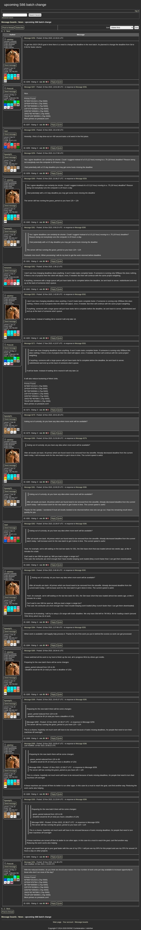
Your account (68, 922)
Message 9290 (29, 799)
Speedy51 (8, 154)
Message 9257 (29, 87)
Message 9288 (29, 700)
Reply (53, 82)
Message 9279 (29, 415)
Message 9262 (29, 267)
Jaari (6, 131)
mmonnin (7, 268)
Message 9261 (29, 227)
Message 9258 (29, 130)
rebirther (10, 40)
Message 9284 (29, 627)
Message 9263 (29, 294)
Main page (57, 922)
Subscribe (20, 28)
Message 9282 (29, 524)
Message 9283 (29, 570)
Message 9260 (29, 179)
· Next (7, 31)
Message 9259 (29, 153)
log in (137, 11)
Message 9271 (29, 343)
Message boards (9, 22)
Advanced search (7, 18)
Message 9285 (29, 651)
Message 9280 (29, 438)
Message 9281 (29, 487)
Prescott (10, 88)
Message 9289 (29, 744)
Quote (59, 82)
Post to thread (8, 28)
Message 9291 (29, 862)
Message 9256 (29, 38)
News (20, 22)
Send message (10, 65)
